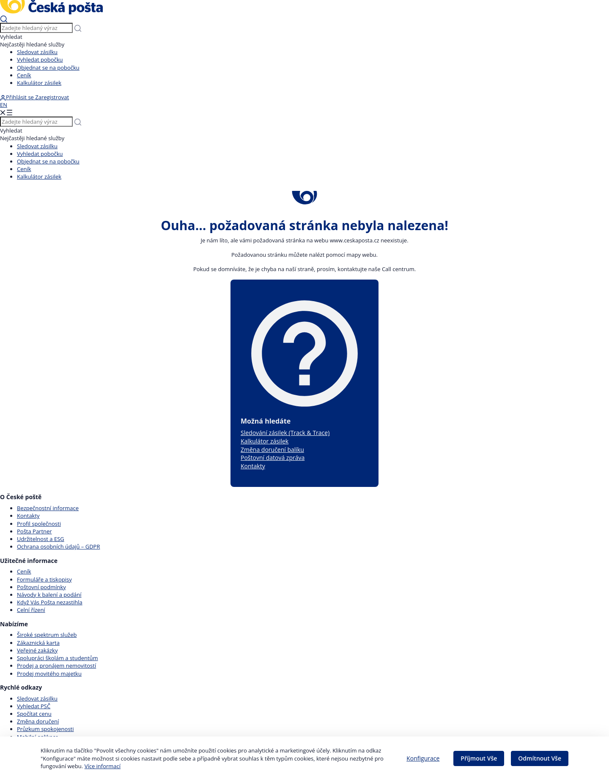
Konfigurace (422, 758)
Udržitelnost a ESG (40, 539)
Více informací (103, 766)
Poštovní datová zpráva (272, 458)
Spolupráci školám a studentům (57, 658)
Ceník (24, 75)
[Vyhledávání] (36, 28)
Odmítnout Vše (539, 758)
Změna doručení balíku (272, 450)
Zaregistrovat (52, 97)
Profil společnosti (39, 523)
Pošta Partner (34, 531)
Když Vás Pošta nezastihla (49, 602)
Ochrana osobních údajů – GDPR (58, 546)
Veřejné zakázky (37, 650)
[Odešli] (4, 18)
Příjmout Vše (479, 758)
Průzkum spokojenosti (45, 729)
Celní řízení (31, 610)
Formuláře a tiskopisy (44, 579)
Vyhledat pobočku (40, 59)
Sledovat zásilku (37, 52)
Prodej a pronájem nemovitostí (56, 665)
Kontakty (253, 466)
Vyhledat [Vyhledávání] (11, 37)
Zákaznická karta (38, 643)
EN (3, 105)
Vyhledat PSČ (33, 706)
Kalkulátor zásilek (39, 83)
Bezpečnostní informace (48, 508)
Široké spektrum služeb (47, 635)
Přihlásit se (17, 97)
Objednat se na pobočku (48, 67)
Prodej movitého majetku (49, 673)
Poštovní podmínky (41, 587)
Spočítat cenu (34, 713)
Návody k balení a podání (49, 594)
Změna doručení (38, 721)
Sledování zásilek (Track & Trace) (285, 433)
